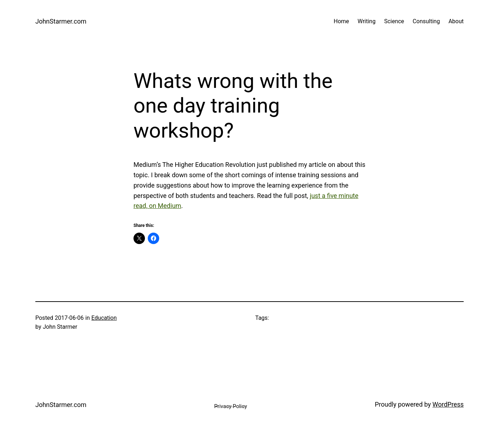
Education (104, 317)
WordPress (448, 404)
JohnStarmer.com (60, 21)
